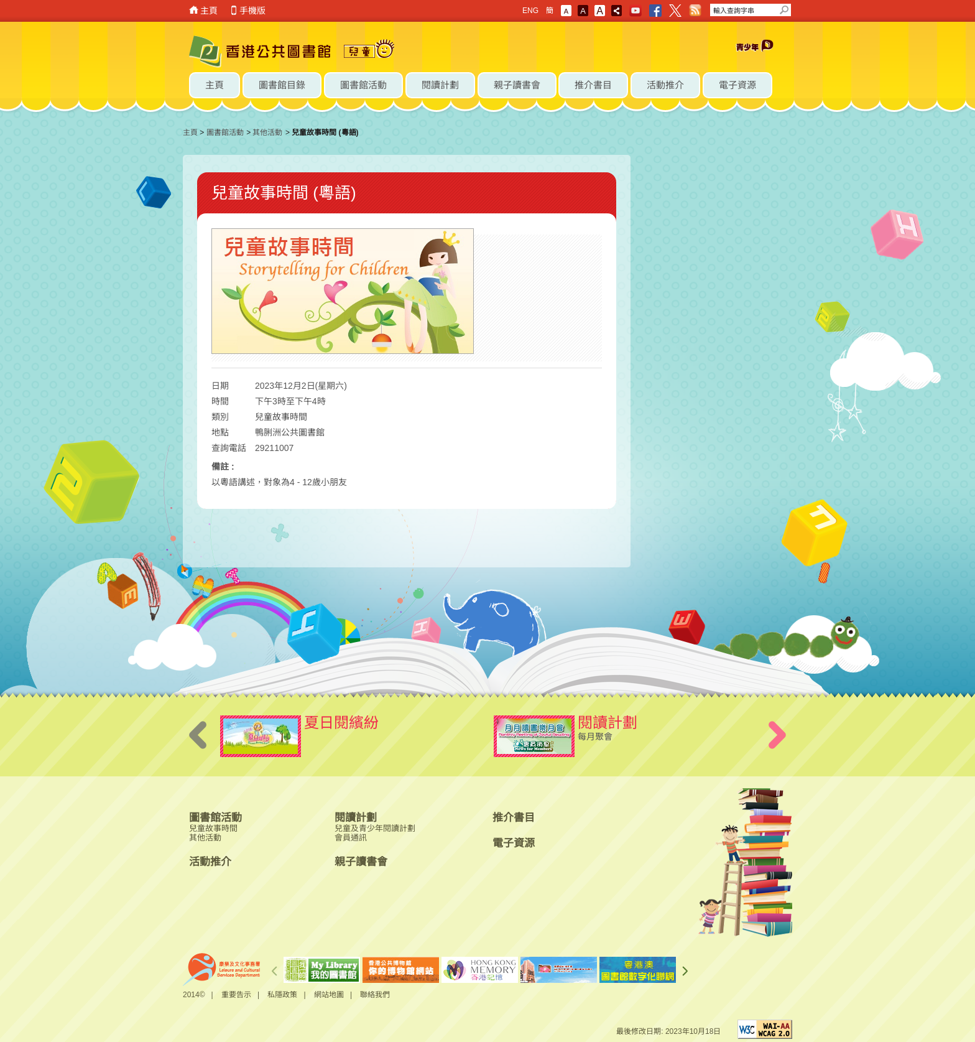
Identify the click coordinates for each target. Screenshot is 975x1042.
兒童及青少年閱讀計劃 (375, 828)
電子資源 (513, 843)
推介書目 (513, 818)
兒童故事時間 (213, 828)
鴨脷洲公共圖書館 (290, 432)
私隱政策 (282, 994)
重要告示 (236, 994)
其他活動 (267, 132)
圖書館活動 (225, 132)
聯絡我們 (375, 994)
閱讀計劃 (356, 818)
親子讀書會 (361, 862)
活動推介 (210, 862)
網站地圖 (329, 994)
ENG (530, 10)
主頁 (209, 11)
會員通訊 (351, 837)
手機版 (252, 11)
